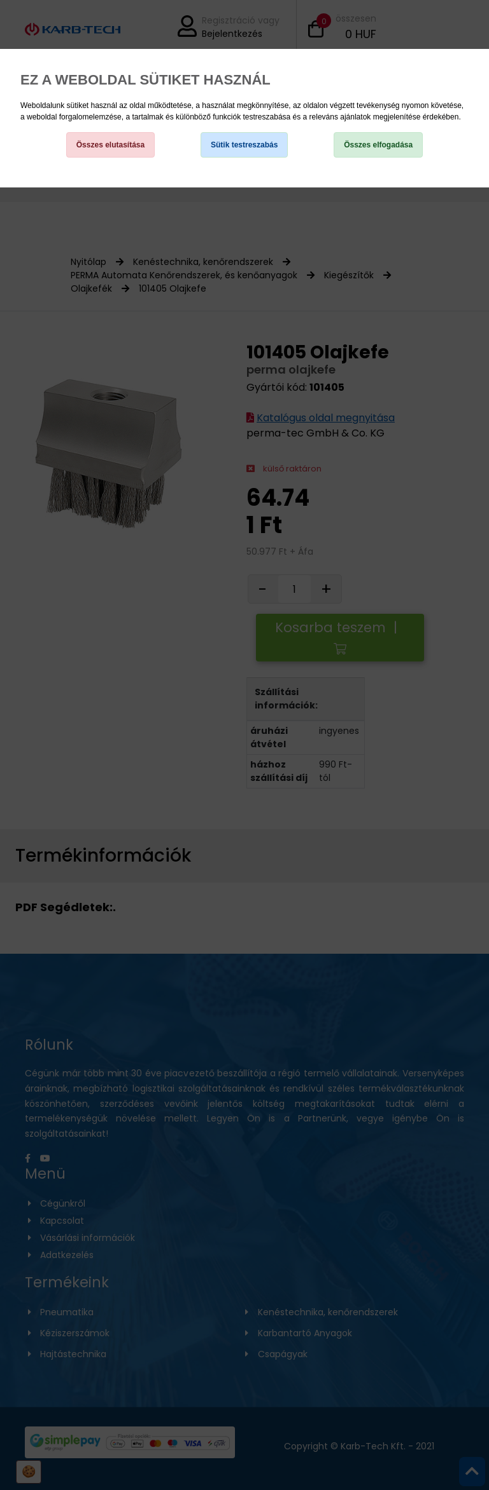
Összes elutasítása (110, 144)
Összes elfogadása (378, 144)
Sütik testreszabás (244, 144)
